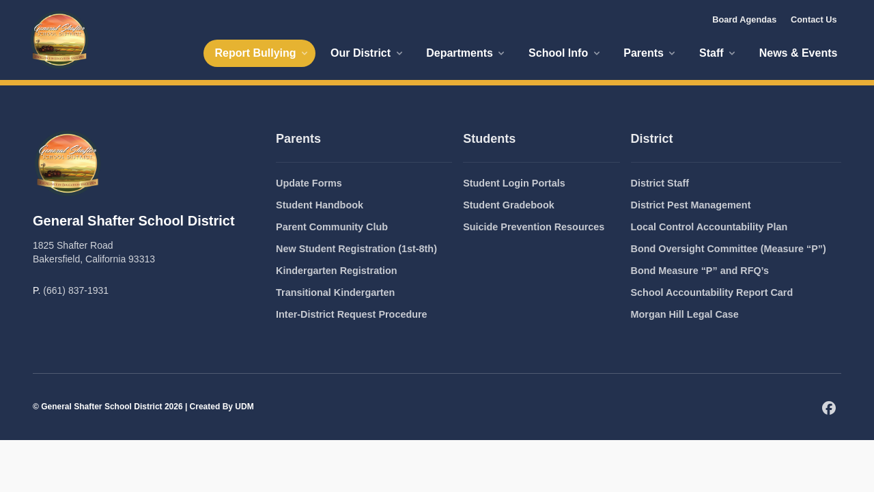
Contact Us (814, 19)
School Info (565, 53)
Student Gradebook (508, 205)
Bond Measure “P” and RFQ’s (700, 270)
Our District (367, 53)
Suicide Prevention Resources (533, 226)
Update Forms (309, 183)
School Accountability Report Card (712, 292)
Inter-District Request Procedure (351, 314)
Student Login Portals (514, 183)
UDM (244, 406)
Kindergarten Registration (336, 270)
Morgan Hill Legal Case (685, 314)
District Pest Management (691, 205)
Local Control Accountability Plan (709, 226)
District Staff (660, 183)
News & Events (798, 53)
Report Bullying (262, 53)
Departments (466, 53)
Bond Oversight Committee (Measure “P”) (728, 248)
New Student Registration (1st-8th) (356, 248)
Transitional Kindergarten (335, 292)
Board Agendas (744, 19)
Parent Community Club (332, 226)
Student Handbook (319, 205)
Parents (650, 53)
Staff (718, 53)
